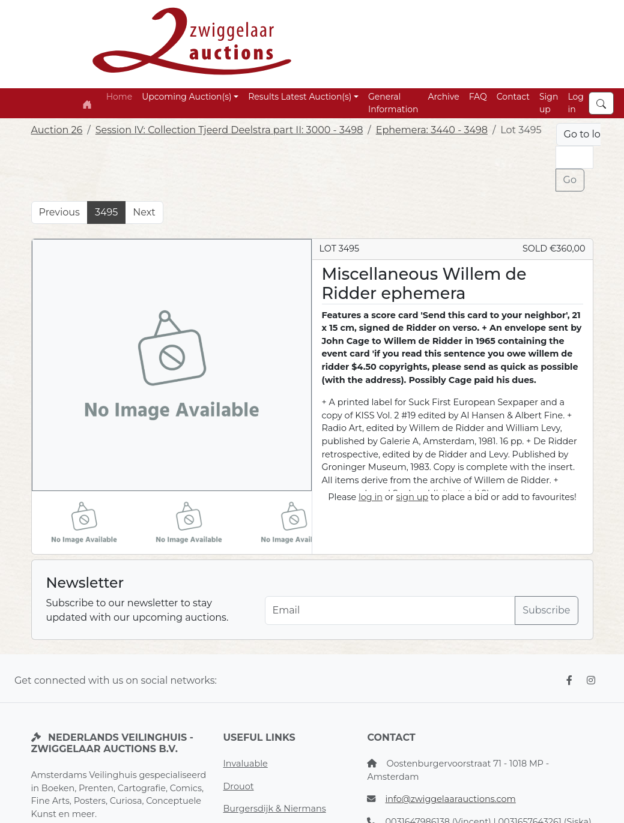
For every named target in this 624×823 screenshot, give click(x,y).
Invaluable (245, 763)
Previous (59, 212)
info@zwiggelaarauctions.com (450, 799)
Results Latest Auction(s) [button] (299, 96)
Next (144, 212)
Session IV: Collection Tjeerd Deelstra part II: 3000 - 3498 (229, 130)
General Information (393, 103)
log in (371, 497)
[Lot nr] (574, 157)
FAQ (478, 96)
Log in (576, 103)
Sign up (548, 103)
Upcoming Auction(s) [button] (186, 96)
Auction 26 (57, 130)
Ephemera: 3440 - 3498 (432, 130)
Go (570, 179)
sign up (412, 497)
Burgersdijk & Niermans (274, 808)
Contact (513, 96)
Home (119, 96)
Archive (443, 96)
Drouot (238, 786)
